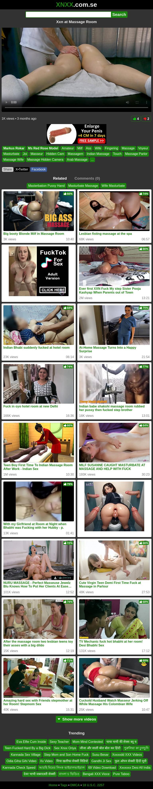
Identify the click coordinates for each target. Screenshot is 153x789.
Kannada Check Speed (19, 767)
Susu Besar (100, 754)
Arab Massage (77, 159)
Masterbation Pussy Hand (46, 185)
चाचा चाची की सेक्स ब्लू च (121, 741)
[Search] (68, 14)
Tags (64, 785)
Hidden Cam (55, 154)
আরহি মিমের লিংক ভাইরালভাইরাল (62, 767)
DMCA (75, 785)
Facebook (39, 169)
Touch (117, 154)
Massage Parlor (136, 154)
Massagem (75, 154)
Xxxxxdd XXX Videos (127, 754)
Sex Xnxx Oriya (65, 748)
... (92, 159)
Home (53, 785)
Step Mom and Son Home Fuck (66, 754)
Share (7, 169)
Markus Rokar (14, 148)
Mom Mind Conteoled (88, 741)
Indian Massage (98, 154)
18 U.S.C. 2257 (93, 785)
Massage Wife (13, 159)
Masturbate (11, 154)
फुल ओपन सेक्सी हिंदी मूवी (130, 761)
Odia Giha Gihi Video (21, 761)
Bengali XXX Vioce (96, 774)
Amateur (68, 148)
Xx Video (46, 761)
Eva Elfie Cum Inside (31, 741)
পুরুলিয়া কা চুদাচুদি (136, 748)
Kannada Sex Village (25, 754)
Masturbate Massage (83, 185)
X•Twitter (22, 169)
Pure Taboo (121, 774)
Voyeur (143, 148)
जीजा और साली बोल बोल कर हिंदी (100, 748)
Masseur (37, 154)
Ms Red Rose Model (43, 148)
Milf (79, 148)
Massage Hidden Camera (45, 159)
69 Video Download (102, 767)
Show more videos (76, 719)
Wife (98, 148)
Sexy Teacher (59, 741)
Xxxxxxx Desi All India (134, 767)
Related (60, 178)
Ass (88, 148)
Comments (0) (87, 178)
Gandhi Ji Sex (101, 761)
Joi (25, 154)
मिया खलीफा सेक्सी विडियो (72, 761)
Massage (128, 148)
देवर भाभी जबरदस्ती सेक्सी (39, 774)
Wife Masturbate (113, 185)
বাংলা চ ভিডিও (69, 774)
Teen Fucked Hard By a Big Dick (27, 748)
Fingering (111, 148)
